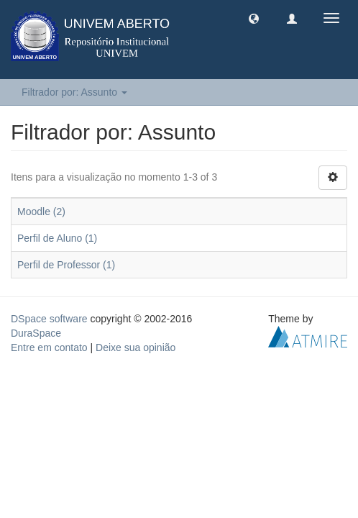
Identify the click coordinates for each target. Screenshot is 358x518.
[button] (254, 18)
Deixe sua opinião (135, 347)
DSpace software (49, 318)
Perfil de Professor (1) (66, 265)
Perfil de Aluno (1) (57, 238)
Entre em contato (49, 347)
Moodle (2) (41, 211)
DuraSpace (36, 333)
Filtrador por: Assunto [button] (74, 92)
